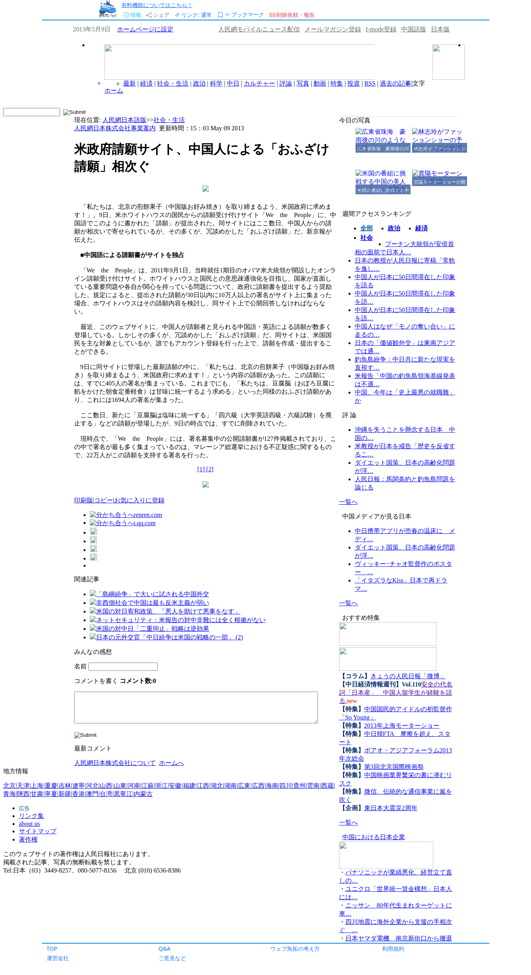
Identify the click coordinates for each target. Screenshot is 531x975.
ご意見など (172, 958)
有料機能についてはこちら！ (157, 5)
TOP (52, 948)
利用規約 (393, 948)
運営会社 (58, 958)
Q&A (165, 948)
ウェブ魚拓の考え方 (295, 948)
